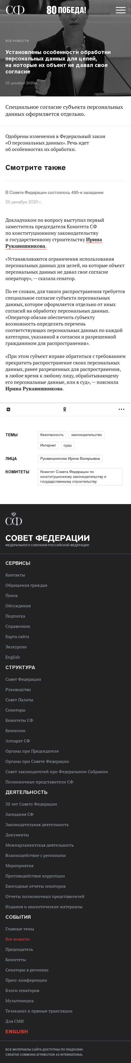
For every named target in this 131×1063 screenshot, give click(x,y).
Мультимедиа (19, 1000)
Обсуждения (18, 605)
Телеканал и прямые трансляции (39, 1011)
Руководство (18, 689)
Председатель (19, 949)
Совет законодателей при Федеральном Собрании (56, 771)
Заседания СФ (19, 814)
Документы (17, 834)
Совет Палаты (19, 699)
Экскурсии (16, 646)
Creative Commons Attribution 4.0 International (44, 1055)
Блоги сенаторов (22, 990)
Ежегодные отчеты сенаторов (35, 886)
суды (68, 445)
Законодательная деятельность (37, 824)
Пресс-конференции (26, 980)
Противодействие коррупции (35, 875)
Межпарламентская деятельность (39, 845)
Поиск (11, 595)
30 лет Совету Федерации (31, 804)
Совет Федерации (23, 679)
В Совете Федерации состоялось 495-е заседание (54, 192)
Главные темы (19, 928)
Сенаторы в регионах (26, 970)
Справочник (17, 626)
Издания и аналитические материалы (44, 906)
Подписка (15, 616)
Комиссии (15, 730)
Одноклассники (65, 409)
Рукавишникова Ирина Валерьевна (70, 458)
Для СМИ (14, 1021)
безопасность (52, 434)
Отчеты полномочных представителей (44, 896)
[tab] (65, 409)
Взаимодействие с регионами (35, 855)
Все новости (17, 41)
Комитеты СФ (19, 720)
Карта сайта (17, 636)
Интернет (48, 445)
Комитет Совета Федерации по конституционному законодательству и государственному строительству (73, 476)
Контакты (15, 575)
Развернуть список (122, 409)
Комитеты (15, 959)
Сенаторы (15, 710)
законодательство (86, 434)
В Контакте (8, 409)
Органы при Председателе (32, 751)
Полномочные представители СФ (39, 781)
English (12, 657)
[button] (120, 11)
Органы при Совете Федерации (37, 761)
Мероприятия (19, 865)
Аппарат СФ (17, 740)
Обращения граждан (26, 585)
